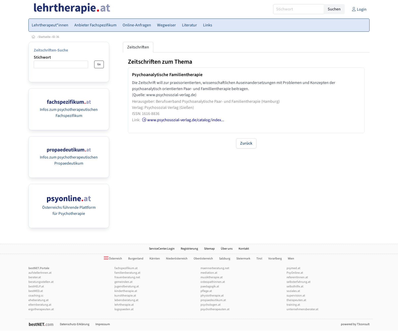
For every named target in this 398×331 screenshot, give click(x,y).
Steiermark (243, 258)
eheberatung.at (38, 300)
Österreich (113, 258)
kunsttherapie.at (125, 295)
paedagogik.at (210, 286)
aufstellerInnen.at (40, 273)
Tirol (259, 258)
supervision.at (296, 295)
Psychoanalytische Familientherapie (167, 75)
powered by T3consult (355, 324)
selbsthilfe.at (295, 286)
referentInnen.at (297, 277)
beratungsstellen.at (41, 282)
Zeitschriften (138, 47)
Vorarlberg (275, 258)
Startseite (44, 37)
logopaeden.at (124, 309)
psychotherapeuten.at (215, 309)
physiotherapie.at (212, 295)
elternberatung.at (39, 305)
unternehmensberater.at (302, 309)
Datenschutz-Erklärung (74, 324)
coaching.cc (35, 295)
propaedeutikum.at (213, 300)
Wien (291, 258)
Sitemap (209, 249)
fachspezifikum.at (126, 268)
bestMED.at (35, 291)
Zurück (246, 143)
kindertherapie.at (125, 291)
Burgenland (135, 258)
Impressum (102, 324)
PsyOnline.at (295, 273)
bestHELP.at (36, 286)
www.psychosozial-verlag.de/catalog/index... (182, 120)
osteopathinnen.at (213, 282)
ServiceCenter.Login (162, 249)
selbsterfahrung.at (298, 282)
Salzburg (224, 258)
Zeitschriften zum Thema (160, 61)
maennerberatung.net (215, 268)
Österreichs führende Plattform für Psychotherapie (69, 207)
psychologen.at (211, 305)
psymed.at (293, 268)
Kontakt (244, 249)
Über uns (227, 249)
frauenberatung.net (127, 277)
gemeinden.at (123, 282)
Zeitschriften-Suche (51, 50)
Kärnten (155, 258)
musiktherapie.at (212, 277)
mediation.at (209, 273)
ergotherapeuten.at (41, 309)
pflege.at (206, 291)
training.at (293, 305)
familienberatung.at (127, 273)
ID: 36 (55, 37)
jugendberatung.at (126, 286)
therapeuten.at (296, 300)
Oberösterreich (203, 258)
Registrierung (189, 249)
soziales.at (293, 291)
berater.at (34, 277)
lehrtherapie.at (124, 305)
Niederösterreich (177, 258)
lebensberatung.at (126, 300)
